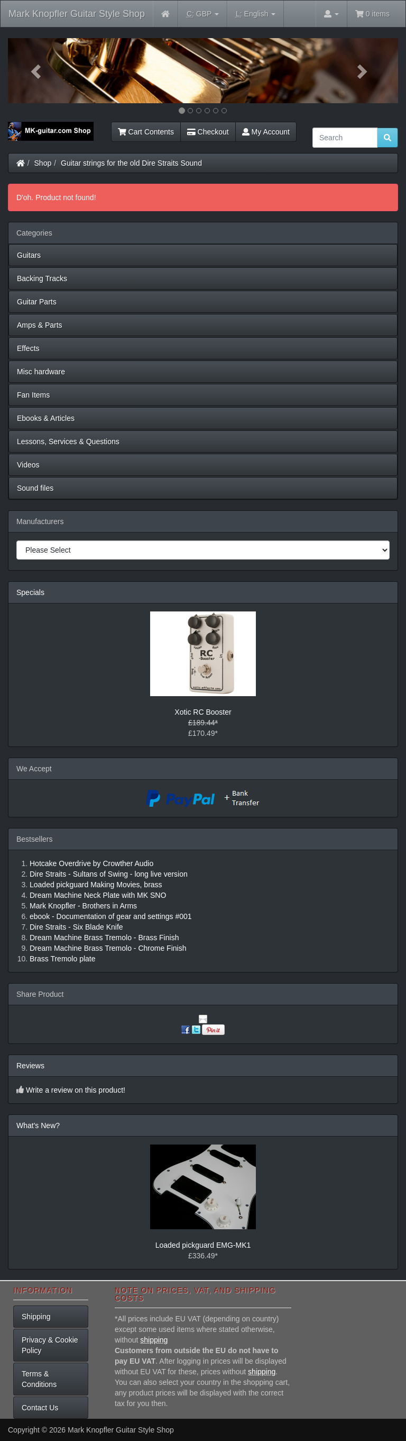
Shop (43, 163)
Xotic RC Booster (202, 712)
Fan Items (33, 395)
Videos (28, 465)
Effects (28, 348)
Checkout (208, 132)
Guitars (29, 255)
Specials (30, 592)
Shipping (36, 1316)
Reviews (30, 1065)
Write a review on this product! (75, 1090)
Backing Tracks (42, 278)
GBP (203, 14)
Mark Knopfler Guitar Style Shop (76, 13)
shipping (154, 1340)
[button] (37, 70)
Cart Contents (146, 132)
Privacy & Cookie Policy (50, 1345)
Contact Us (40, 1407)
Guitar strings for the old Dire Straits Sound (131, 163)
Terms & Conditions (39, 1379)
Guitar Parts (37, 302)
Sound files (35, 488)
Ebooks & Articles (46, 418)
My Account (266, 132)
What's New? (38, 1125)
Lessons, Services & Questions (68, 441)
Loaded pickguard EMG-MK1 (203, 1245)
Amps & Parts (39, 325)
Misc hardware (41, 371)
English (255, 14)
